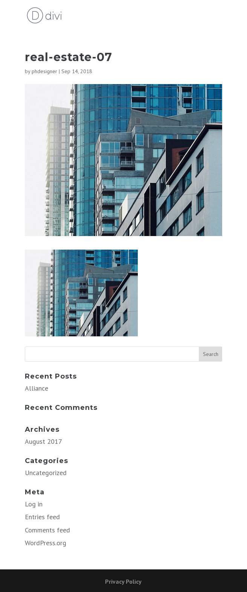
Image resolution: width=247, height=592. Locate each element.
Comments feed (47, 530)
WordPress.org (45, 542)
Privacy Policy (123, 581)
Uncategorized (46, 472)
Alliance (36, 388)
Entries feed (42, 516)
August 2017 (43, 441)
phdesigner (44, 71)
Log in (34, 504)
